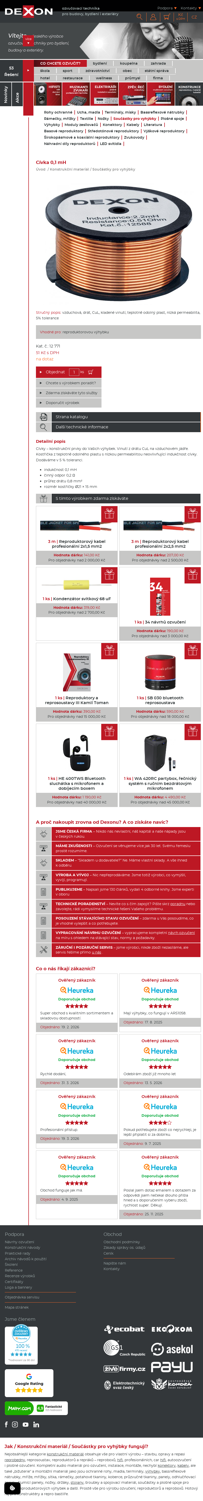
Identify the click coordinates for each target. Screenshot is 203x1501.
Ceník (108, 1253)
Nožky (103, 119)
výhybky (152, 1471)
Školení (11, 1264)
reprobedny (15, 1460)
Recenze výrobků (20, 1276)
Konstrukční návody (22, 1247)
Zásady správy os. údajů (124, 1247)
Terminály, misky (120, 112)
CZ (194, 17)
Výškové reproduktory (164, 131)
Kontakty (189, 8)
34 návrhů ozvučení (160, 622)
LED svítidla (110, 144)
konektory (167, 1465)
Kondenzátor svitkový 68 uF (77, 598)
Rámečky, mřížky (59, 119)
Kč (180, 17)
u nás (96, 952)
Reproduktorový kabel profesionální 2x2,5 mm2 (160, 544)
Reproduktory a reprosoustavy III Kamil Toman (77, 700)
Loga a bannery (18, 1287)
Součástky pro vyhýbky (134, 119)
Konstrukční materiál (69, 169)
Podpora (165, 8)
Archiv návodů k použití (26, 1259)
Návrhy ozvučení (19, 1242)
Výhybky (52, 125)
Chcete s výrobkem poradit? (71, 383)
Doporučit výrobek (62, 402)
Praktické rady (17, 1253)
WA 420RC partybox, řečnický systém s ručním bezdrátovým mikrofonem (160, 783)
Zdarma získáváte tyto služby (71, 393)
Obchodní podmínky (122, 1242)
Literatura (153, 125)
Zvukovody (134, 137)
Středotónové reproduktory (113, 131)
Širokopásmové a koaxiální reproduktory (81, 137)
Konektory (112, 125)
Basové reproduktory (63, 131)
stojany (77, 1482)
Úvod (41, 169)
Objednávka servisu (22, 1297)
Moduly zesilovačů (81, 125)
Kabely (133, 125)
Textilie (86, 119)
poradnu (177, 904)
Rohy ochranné (58, 112)
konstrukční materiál (65, 1454)
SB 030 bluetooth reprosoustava (160, 700)
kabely (183, 1465)
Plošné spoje (172, 119)
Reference (14, 1270)
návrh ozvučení (181, 932)
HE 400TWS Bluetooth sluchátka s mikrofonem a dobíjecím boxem (77, 783)
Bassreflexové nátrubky (162, 112)
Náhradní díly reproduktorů (69, 144)
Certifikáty (14, 1281)
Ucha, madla (88, 112)
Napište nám (115, 1263)
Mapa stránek (17, 1307)
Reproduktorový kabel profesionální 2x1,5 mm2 (77, 544)
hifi (120, 1460)
